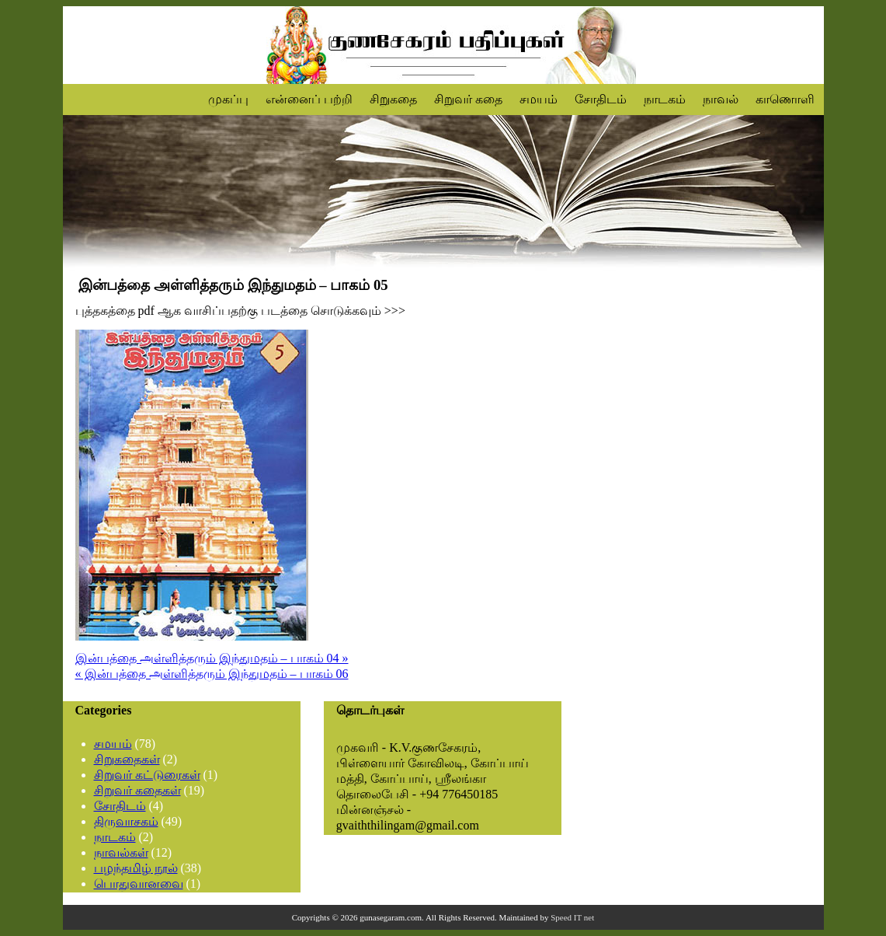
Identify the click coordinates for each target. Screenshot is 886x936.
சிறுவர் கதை (468, 99)
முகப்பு (228, 99)
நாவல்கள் (121, 852)
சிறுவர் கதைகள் (137, 790)
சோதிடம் (601, 99)
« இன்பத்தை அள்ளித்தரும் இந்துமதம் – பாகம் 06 (212, 673)
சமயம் (538, 99)
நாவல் (720, 99)
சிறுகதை (393, 99)
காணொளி (785, 99)
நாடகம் (665, 99)
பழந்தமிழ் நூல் (136, 868)
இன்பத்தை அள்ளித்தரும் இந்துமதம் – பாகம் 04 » (212, 658)
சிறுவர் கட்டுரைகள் (147, 774)
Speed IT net (572, 917)
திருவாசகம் (126, 821)
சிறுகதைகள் (127, 759)
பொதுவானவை (138, 883)
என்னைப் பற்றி (309, 99)
